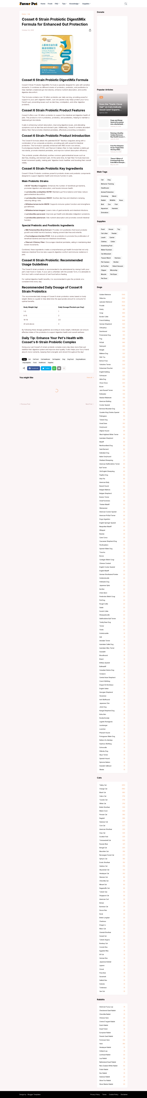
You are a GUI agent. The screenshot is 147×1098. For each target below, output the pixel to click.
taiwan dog (112, 420)
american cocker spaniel (112, 512)
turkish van (112, 892)
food (34, 362)
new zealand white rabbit (112, 1066)
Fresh (50, 4)
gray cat (112, 833)
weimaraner (112, 508)
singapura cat (112, 896)
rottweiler (112, 394)
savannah (112, 977)
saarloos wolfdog (112, 744)
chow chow (112, 383)
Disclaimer (124, 1094)
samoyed (112, 346)
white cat (112, 804)
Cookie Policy (113, 1094)
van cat (112, 991)
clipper (103, 270)
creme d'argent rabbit (112, 1022)
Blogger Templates (34, 1094)
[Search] (126, 4)
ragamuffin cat (112, 888)
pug (112, 339)
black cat (112, 792)
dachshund (112, 331)
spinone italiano (112, 762)
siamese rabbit (112, 1077)
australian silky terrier (112, 648)
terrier (112, 626)
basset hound (112, 486)
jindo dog (112, 707)
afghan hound (112, 431)
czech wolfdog (112, 681)
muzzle (103, 274)
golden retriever (112, 295)
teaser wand (106, 258)
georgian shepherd (112, 692)
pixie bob (112, 973)
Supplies (85, 4)
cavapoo (112, 674)
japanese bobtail (112, 962)
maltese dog (112, 353)
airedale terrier (112, 641)
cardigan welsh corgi (112, 560)
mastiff (112, 442)
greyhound (112, 427)
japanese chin (112, 703)
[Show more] (64, 368)
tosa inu (112, 552)
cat (29, 14)
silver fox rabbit (112, 1080)
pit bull (112, 342)
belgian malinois (112, 490)
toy (118, 229)
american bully (112, 482)
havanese (112, 696)
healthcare (42, 362)
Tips (64, 4)
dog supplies (27, 362)
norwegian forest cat (112, 855)
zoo (109, 204)
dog (63, 359)
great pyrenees (112, 501)
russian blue (112, 844)
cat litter (104, 233)
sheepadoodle (112, 615)
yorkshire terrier (112, 365)
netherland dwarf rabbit (112, 1062)
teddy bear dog (112, 622)
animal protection (107, 192)
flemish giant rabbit (112, 1036)
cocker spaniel (112, 405)
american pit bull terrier (112, 515)
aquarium (104, 208)
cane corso (112, 538)
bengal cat (112, 848)
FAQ (56, 4)
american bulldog (112, 401)
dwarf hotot (112, 1029)
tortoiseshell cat (112, 840)
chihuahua (112, 328)
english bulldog (112, 372)
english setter (112, 689)
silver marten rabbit (112, 1084)
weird (114, 196)
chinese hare (112, 1018)
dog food (70, 359)
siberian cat (112, 877)
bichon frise (112, 361)
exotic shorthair (112, 862)
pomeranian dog (112, 335)
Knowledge (74, 4)
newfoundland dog (112, 446)
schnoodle (112, 747)
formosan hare (112, 1040)
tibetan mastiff (112, 504)
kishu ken (112, 714)
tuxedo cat (112, 800)
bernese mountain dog (112, 409)
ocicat (112, 969)
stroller (116, 262)
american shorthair (112, 829)
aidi (112, 637)
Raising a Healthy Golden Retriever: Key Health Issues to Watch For (117, 135)
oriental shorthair (112, 932)
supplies (50, 362)
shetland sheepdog (112, 460)
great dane (112, 423)
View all (89, 377)
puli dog (112, 600)
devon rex (112, 910)
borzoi (112, 556)
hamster (115, 208)
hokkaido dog (112, 582)
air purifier (105, 266)
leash (103, 237)
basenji (112, 534)
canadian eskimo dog (112, 670)
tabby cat (112, 785)
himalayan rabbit (112, 1047)
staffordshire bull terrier (112, 619)
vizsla (112, 630)
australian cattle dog (112, 644)
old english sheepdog (112, 471)
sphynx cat (112, 859)
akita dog (112, 379)
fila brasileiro (112, 545)
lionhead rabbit (112, 1055)
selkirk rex (112, 980)
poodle (112, 306)
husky (112, 309)
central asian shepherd (112, 677)
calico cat (112, 796)
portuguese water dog (112, 736)
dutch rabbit (112, 1025)
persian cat (112, 815)
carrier (112, 237)
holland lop (112, 1051)
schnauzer (112, 376)
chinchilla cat (112, 881)
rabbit (103, 200)
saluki (112, 608)
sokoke (112, 984)
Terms (104, 1094)
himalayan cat (112, 873)
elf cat (112, 954)
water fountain (106, 250)
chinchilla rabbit (112, 1014)
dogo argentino (112, 519)
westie (112, 770)
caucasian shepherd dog (112, 541)
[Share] (89, 30)
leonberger (112, 725)
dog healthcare (80, 359)
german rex (112, 958)
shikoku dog (112, 751)
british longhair (112, 918)
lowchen (112, 729)
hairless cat (112, 866)
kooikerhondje (112, 718)
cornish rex (112, 947)
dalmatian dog (112, 453)
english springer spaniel (112, 523)
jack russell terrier (112, 390)
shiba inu (112, 298)
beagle (112, 350)
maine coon (112, 811)
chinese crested (112, 563)
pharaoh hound (112, 733)
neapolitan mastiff (112, 527)
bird (102, 204)
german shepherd (112, 324)
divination (104, 212)
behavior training (107, 184)
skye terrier (112, 755)
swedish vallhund (112, 766)
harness (118, 258)
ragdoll (112, 818)
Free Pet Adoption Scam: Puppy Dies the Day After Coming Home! (117, 148)
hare (112, 1044)
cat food (35, 359)
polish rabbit (112, 1069)
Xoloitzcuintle (112, 633)
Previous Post (25, 404)
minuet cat (112, 885)
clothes (104, 241)
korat (112, 914)
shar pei (112, 479)
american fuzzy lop (112, 1007)
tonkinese (112, 988)
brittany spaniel (112, 663)
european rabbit (112, 1033)
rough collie (112, 604)
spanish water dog (112, 549)
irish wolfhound (112, 700)
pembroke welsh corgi (112, 596)
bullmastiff (112, 666)
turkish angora (112, 940)
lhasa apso (112, 593)
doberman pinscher (112, 368)
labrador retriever (112, 302)
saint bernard (112, 449)
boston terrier (112, 497)
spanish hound (112, 759)
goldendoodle (112, 578)
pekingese (112, 416)
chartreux (112, 921)
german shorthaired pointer (112, 574)
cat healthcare (45, 359)
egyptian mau (112, 951)
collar (113, 241)
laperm (112, 966)
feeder (114, 233)
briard (112, 659)
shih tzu (112, 357)
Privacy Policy (95, 1094)
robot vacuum (118, 266)
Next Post (89, 404)
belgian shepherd (112, 493)
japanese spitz (112, 585)
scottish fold (112, 837)
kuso (121, 200)
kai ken (112, 589)
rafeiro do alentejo (112, 740)
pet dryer (113, 274)
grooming (104, 196)
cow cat (112, 826)
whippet (112, 530)
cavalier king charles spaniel (112, 412)
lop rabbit (112, 1058)
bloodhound (112, 655)
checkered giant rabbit (112, 1011)
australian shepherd (112, 438)
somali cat (112, 936)
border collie (112, 317)
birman (112, 903)
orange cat (112, 789)
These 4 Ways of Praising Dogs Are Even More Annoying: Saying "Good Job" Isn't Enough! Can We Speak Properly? (118, 160)
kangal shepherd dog (112, 711)
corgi (112, 313)
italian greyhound (112, 457)
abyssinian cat (112, 870)
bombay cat (112, 943)
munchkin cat (112, 851)
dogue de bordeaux (112, 685)
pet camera (105, 262)
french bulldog (112, 320)
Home (43, 4)
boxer (112, 387)
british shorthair (112, 807)
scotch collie (112, 611)
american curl (112, 899)
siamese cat (112, 822)
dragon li (112, 925)
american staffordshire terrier (112, 464)
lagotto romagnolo (112, 722)
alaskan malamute (112, 398)
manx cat (112, 929)
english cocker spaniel (112, 567)
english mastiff (112, 571)
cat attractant (106, 254)
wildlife (112, 200)
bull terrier (112, 468)
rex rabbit (112, 1073)
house (111, 229)
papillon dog (112, 475)
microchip (113, 270)
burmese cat (112, 907)
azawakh (112, 652)
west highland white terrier (112, 434)
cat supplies (56, 359)
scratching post (106, 246)
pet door (104, 278)
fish (116, 204)
